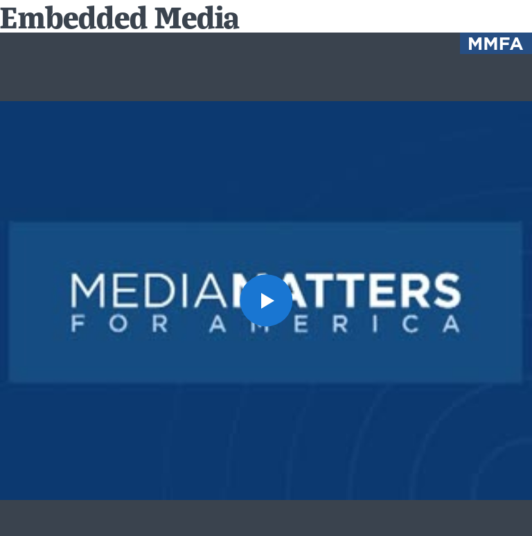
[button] (266, 300)
